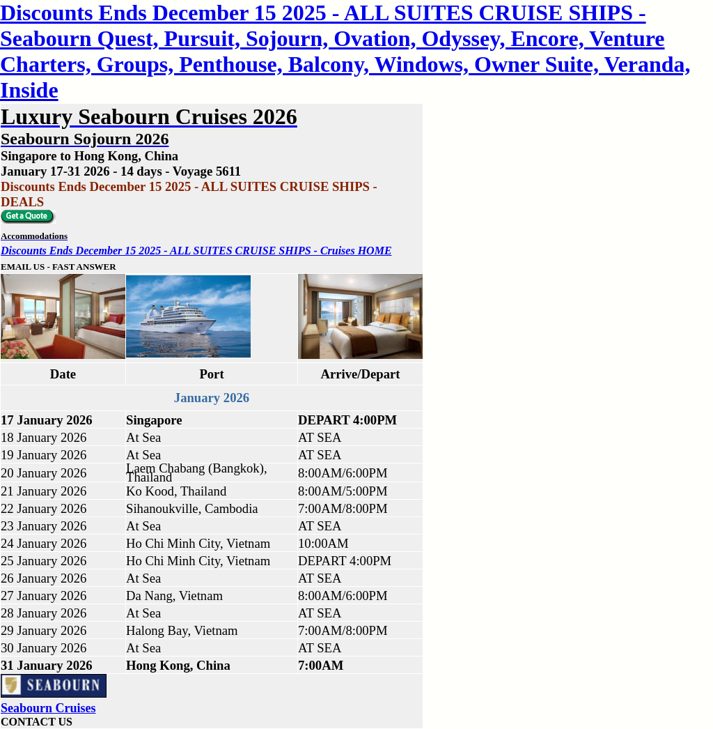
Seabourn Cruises (48, 708)
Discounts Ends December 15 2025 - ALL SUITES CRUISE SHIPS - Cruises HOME (196, 250)
